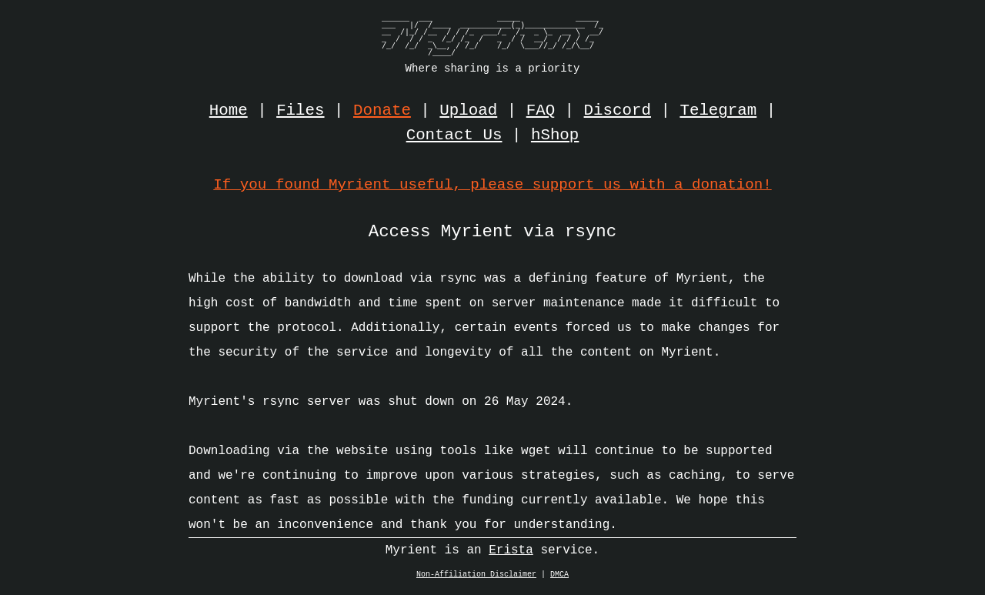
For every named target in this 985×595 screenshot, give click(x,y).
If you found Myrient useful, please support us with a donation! (492, 184)
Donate (382, 111)
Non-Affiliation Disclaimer (476, 578)
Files (300, 111)
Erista (511, 554)
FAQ (540, 111)
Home (228, 111)
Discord (617, 111)
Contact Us (454, 135)
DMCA (559, 578)
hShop (555, 135)
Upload (468, 111)
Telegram (717, 111)
